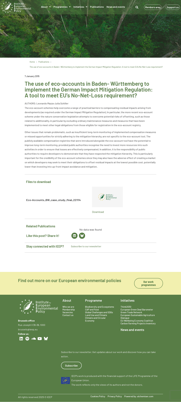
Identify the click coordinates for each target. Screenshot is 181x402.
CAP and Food (92, 309)
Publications (97, 6)
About (46, 6)
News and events (116, 6)
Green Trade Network (131, 312)
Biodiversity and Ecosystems (99, 306)
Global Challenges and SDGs (99, 312)
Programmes (62, 6)
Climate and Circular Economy (95, 319)
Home (32, 62)
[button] (136, 7)
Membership (68, 309)
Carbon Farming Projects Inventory (138, 323)
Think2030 (126, 306)
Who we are (68, 306)
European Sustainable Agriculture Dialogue (138, 316)
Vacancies (67, 312)
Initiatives (80, 6)
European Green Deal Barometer (137, 309)
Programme (93, 300)
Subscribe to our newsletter (86, 246)
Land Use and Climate (96, 315)
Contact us (67, 315)
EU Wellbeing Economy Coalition (137, 320)
